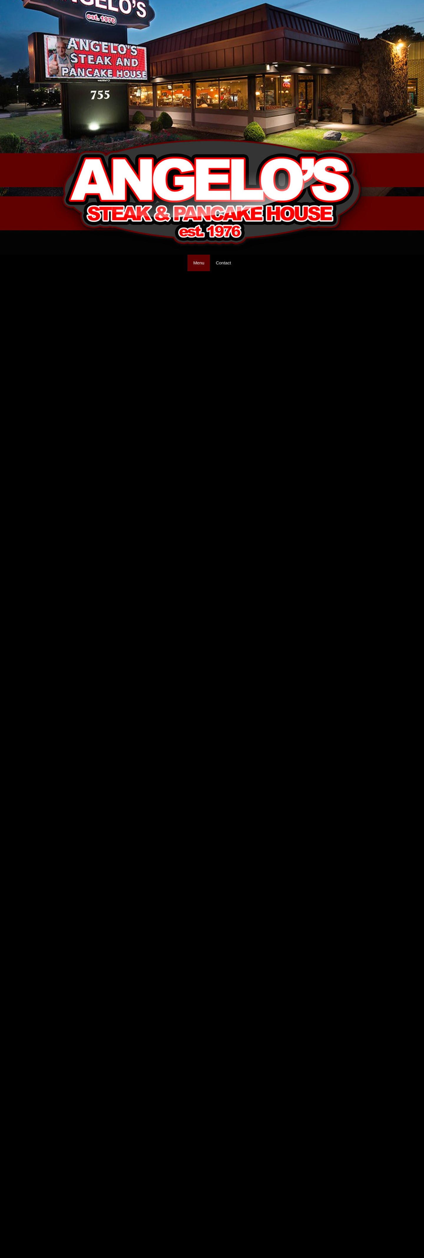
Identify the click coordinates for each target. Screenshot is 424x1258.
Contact (223, 262)
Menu (198, 262)
